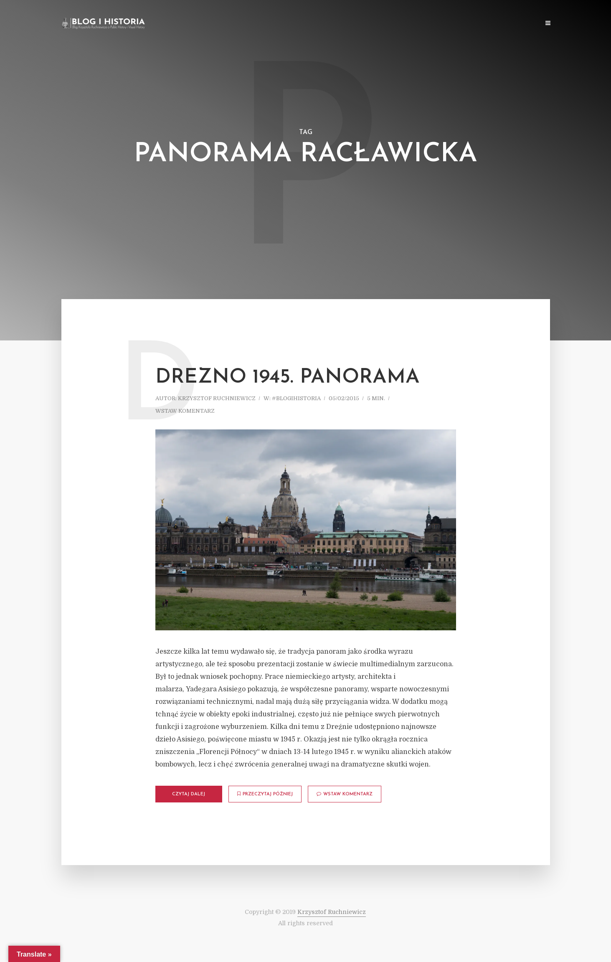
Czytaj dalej (188, 794)
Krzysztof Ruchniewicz (217, 398)
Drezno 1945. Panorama (287, 378)
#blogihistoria (296, 398)
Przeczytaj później (265, 794)
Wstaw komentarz (185, 411)
